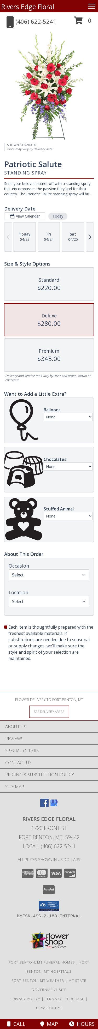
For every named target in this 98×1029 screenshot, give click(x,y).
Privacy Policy (25, 998)
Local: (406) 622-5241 (49, 846)
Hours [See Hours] (82, 1023)
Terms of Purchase (64, 998)
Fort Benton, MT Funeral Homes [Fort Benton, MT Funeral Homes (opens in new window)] (42, 962)
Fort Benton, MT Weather (37, 980)
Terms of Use (49, 1008)
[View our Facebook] (44, 805)
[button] (82, 22)
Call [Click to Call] (16, 1023)
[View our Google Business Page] (54, 805)
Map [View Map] (49, 1023)
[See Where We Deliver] (49, 711)
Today (58, 216)
